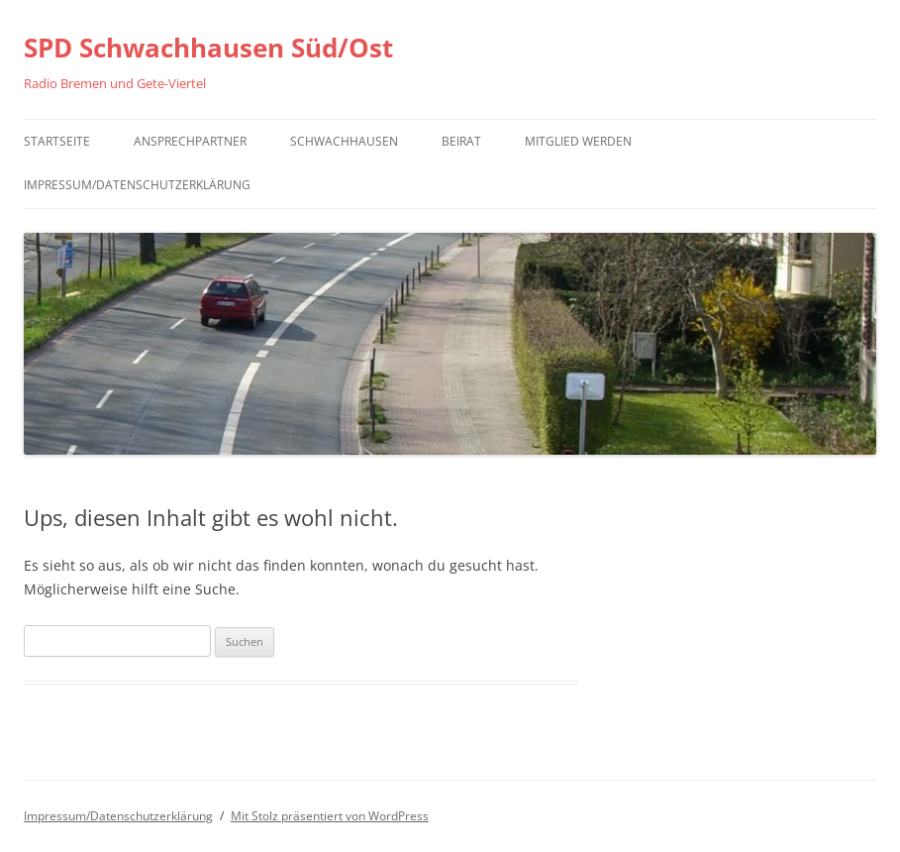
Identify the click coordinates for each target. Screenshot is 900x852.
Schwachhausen (344, 141)
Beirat (461, 141)
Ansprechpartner (190, 141)
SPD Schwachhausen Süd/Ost (208, 47)
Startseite (57, 141)
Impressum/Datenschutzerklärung (137, 184)
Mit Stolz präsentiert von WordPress (330, 815)
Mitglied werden (578, 141)
